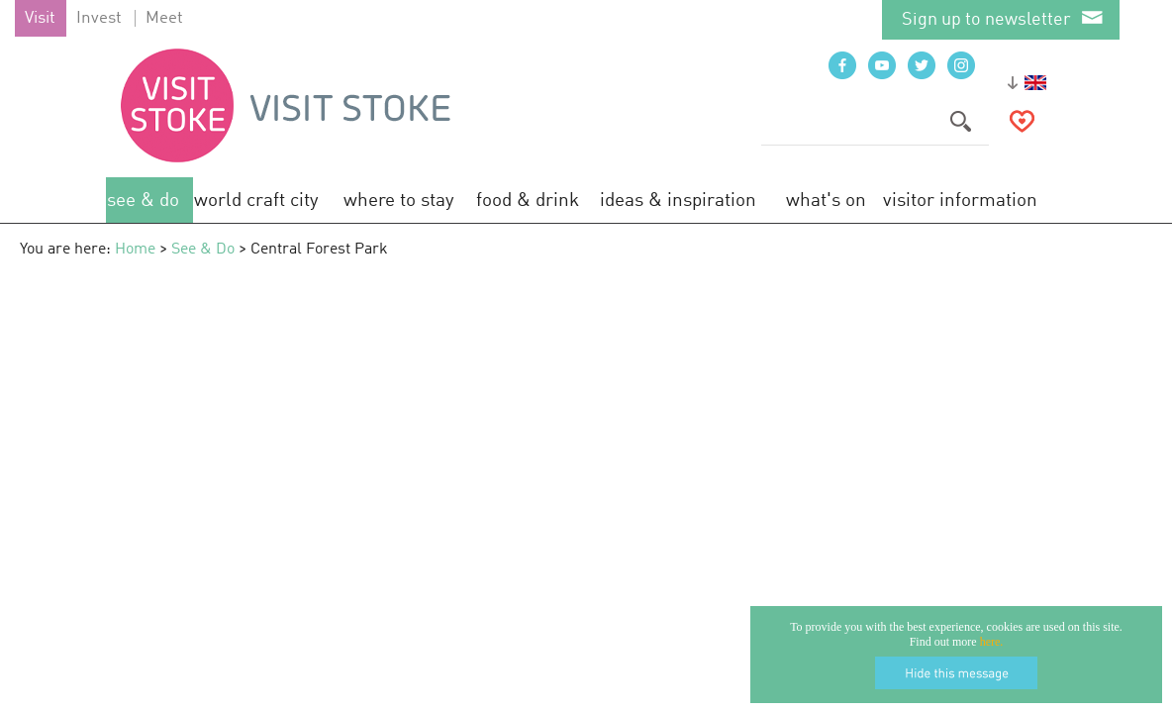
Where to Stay (398, 200)
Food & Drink (527, 200)
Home (135, 249)
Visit (40, 18)
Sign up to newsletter (986, 20)
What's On (826, 200)
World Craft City (256, 200)
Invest (99, 18)
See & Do (143, 200)
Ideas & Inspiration (678, 200)
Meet (164, 18)
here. (992, 642)
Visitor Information (960, 200)
